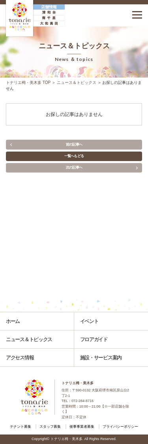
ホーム (13, 321)
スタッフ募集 (50, 427)
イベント (89, 321)
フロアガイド (94, 339)
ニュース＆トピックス (76, 82)
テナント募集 (20, 427)
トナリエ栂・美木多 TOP (28, 82)
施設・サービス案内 (101, 358)
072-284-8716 (82, 401)
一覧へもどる (74, 156)
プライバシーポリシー (120, 427)
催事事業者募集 (81, 427)
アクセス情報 (20, 358)
